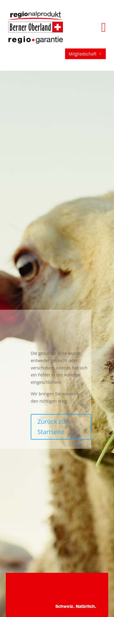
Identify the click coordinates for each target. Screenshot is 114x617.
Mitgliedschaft (85, 54)
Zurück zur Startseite (52, 426)
